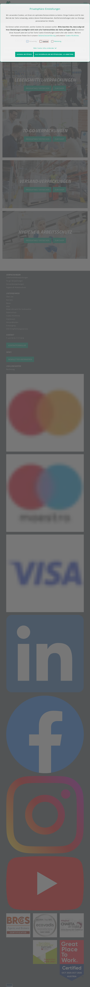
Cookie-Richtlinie (72, 35)
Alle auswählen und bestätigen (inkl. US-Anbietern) (54, 54)
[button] (45, 48)
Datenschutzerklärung (46, 35)
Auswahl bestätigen (24, 54)
